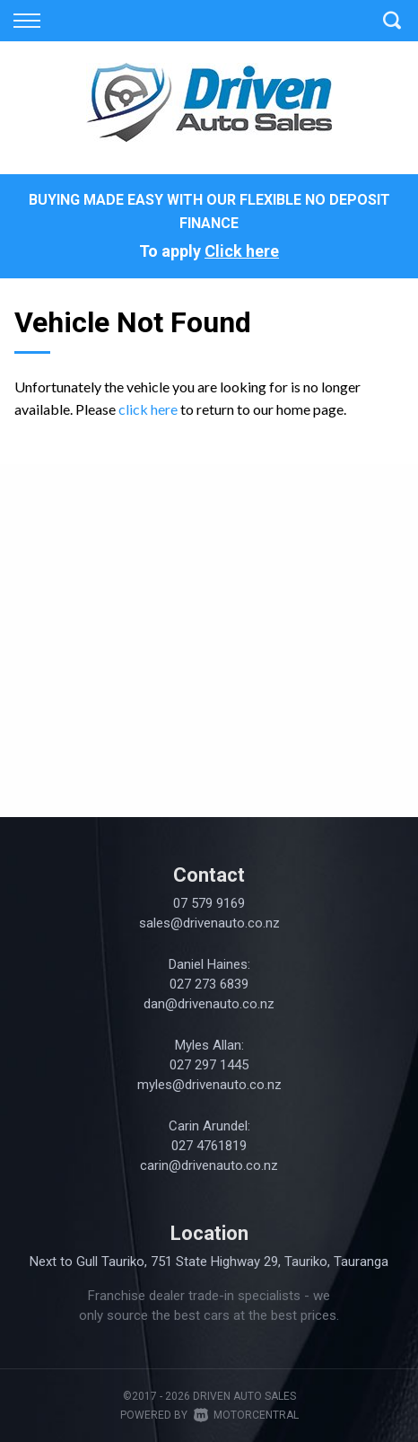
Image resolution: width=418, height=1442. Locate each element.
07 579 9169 (209, 903)
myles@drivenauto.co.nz (209, 1085)
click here (148, 409)
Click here (242, 251)
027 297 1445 (209, 1065)
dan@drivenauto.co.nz (209, 1004)
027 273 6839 (209, 984)
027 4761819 (209, 1146)
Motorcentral (246, 1415)
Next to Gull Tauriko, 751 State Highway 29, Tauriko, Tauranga (209, 1261)
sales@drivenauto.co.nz (209, 923)
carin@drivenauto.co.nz (209, 1165)
